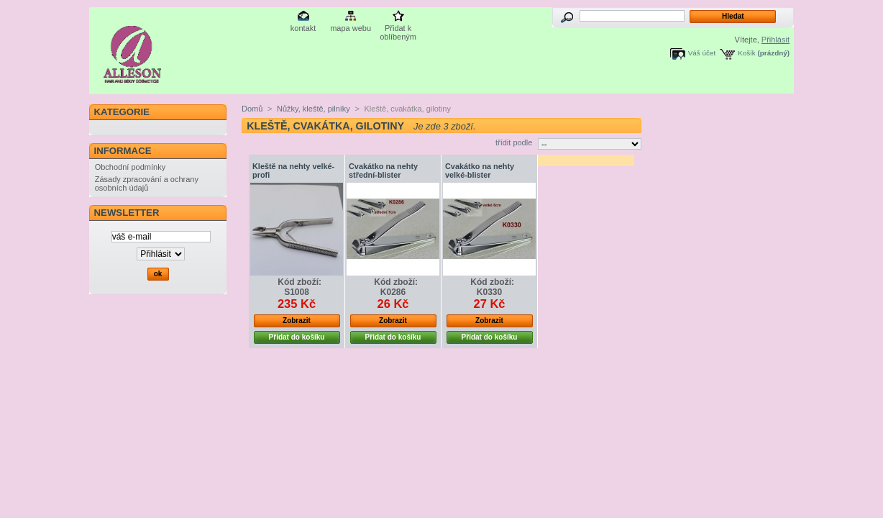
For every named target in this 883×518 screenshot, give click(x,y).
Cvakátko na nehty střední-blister (383, 170)
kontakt (303, 28)
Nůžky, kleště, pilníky (313, 108)
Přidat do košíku (297, 337)
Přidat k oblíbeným (398, 29)
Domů (252, 108)
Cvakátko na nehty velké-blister (479, 170)
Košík (747, 53)
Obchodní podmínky (130, 167)
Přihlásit (775, 39)
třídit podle (513, 142)
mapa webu (350, 28)
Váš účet (701, 53)
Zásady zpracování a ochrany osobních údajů (146, 183)
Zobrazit (297, 320)
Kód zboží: (299, 282)
